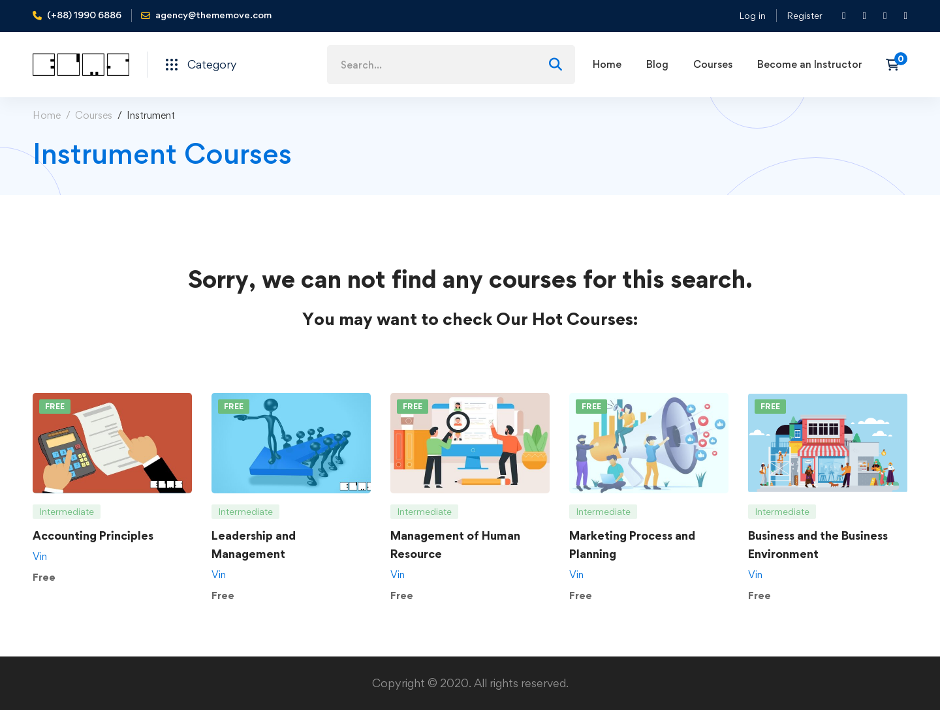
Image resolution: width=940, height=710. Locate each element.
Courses (93, 115)
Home (47, 115)
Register (804, 15)
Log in (752, 15)
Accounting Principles (93, 535)
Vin (40, 556)
